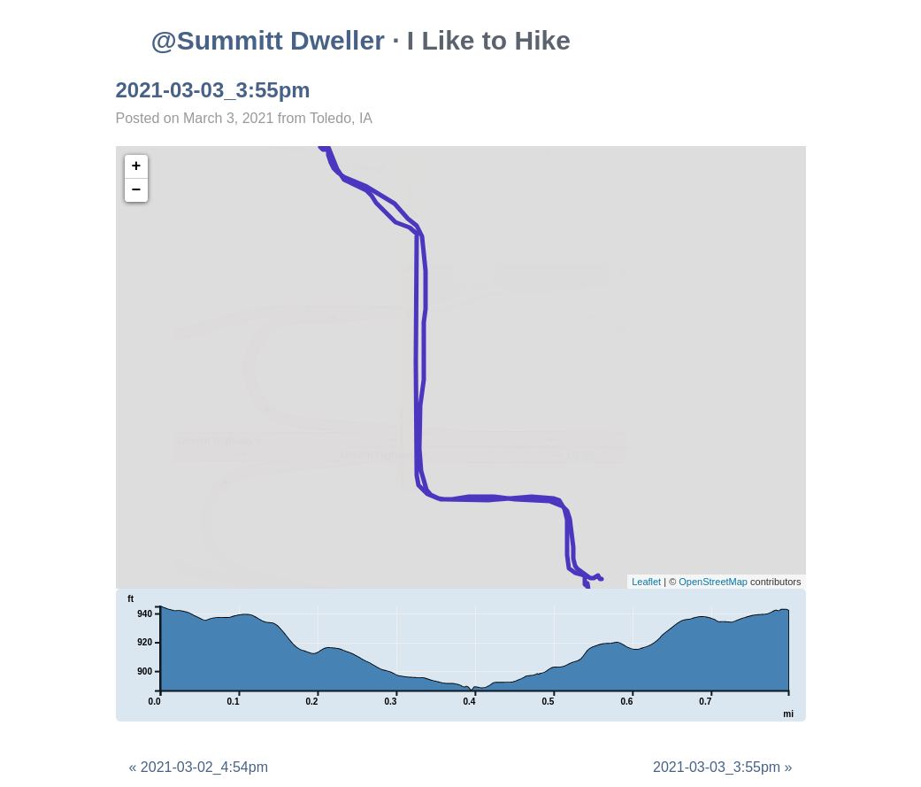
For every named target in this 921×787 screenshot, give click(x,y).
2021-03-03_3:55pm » (722, 767)
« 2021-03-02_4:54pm (198, 767)
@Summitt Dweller (268, 40)
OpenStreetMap (713, 581)
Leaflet (646, 581)
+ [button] (137, 166)
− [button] (137, 190)
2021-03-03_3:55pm (213, 90)
